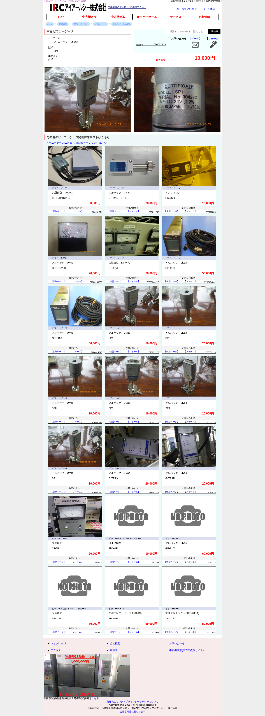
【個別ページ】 (58, 211)
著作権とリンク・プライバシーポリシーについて (132, 701)
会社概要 (115, 643)
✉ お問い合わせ (187, 8)
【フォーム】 (213, 38)
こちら (95, 698)
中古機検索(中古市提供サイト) (186, 650)
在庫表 (209, 8)
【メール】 (195, 38)
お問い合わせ (176, 643)
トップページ (58, 643)
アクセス (56, 650)
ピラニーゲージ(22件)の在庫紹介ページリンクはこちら (77, 142)
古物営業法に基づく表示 (132, 711)
